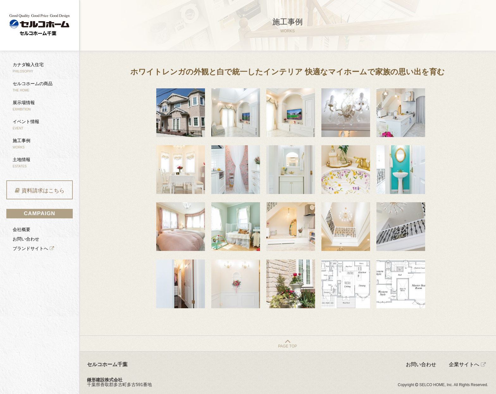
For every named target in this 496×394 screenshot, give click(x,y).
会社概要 (21, 229)
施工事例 (21, 143)
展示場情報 (24, 105)
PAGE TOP (287, 346)
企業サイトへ (464, 364)
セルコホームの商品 (33, 86)
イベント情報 (26, 124)
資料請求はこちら (43, 191)
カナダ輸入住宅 (28, 67)
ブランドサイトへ (30, 248)
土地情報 (21, 162)
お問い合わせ (26, 238)
